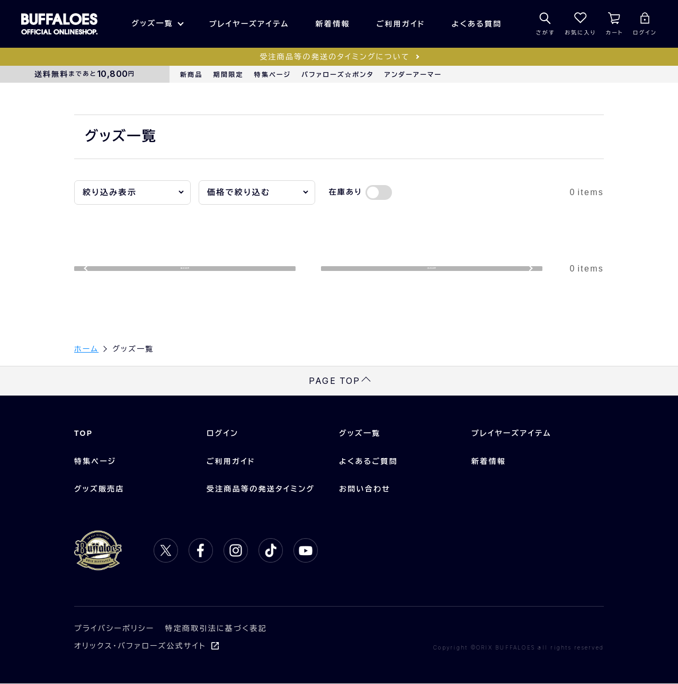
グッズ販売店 (99, 489)
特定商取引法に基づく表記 (216, 629)
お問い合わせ (364, 489)
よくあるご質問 (368, 461)
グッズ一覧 (152, 23)
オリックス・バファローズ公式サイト (140, 646)
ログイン (222, 433)
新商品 (191, 74)
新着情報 (333, 24)
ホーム (86, 349)
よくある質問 (477, 24)
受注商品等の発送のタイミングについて (334, 56)
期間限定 (228, 74)
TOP (83, 433)
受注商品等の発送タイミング (261, 489)
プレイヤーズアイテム (249, 24)
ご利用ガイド (401, 24)
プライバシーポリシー (114, 629)
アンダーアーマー (413, 74)
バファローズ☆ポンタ (337, 74)
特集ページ (272, 74)
